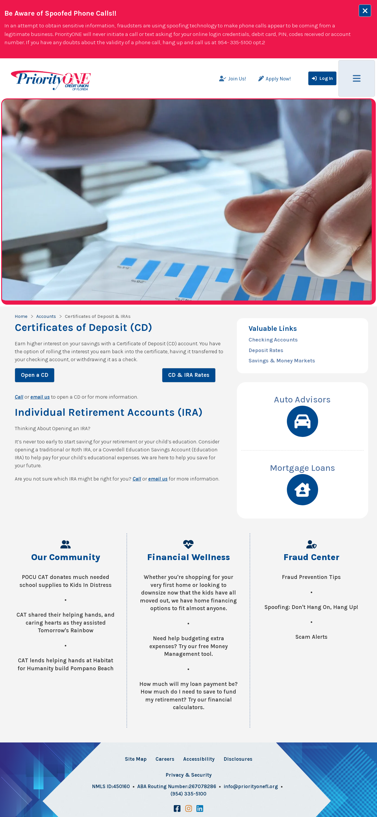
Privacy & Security (189, 775)
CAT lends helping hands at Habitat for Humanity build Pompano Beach (66, 664)
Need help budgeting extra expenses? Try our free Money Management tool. (188, 646)
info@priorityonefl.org (251, 786)
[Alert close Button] (365, 10)
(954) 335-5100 (188, 794)
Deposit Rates (266, 350)
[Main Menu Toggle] (356, 78)
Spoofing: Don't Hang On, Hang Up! (311, 607)
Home (21, 316)
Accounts (46, 316)
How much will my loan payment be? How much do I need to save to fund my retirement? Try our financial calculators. (188, 696)
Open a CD (34, 375)
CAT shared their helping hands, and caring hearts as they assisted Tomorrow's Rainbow (65, 623)
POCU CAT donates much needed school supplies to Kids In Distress (65, 581)
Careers (165, 759)
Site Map (136, 759)
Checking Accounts (273, 339)
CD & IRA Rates (188, 375)
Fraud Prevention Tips (311, 577)
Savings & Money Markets (282, 360)
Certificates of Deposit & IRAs (97, 316)
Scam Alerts (311, 637)
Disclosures (238, 759)
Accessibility (199, 759)
